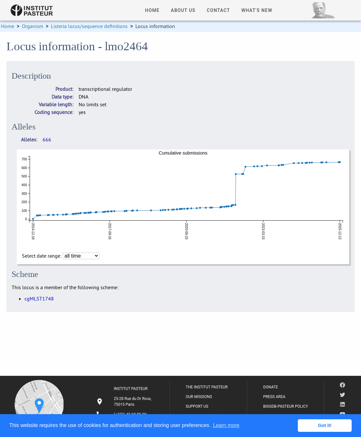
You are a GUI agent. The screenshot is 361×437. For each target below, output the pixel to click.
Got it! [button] (325, 425)
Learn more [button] (226, 425)
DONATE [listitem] (270, 387)
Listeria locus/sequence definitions (89, 26)
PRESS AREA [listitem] (274, 396)
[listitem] (125, 401)
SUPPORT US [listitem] (197, 406)
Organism (32, 26)
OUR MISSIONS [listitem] (199, 396)
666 (47, 139)
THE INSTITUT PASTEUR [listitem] (207, 387)
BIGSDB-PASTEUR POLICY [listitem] (285, 406)
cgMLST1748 (39, 298)
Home (7, 26)
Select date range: (42, 255)
